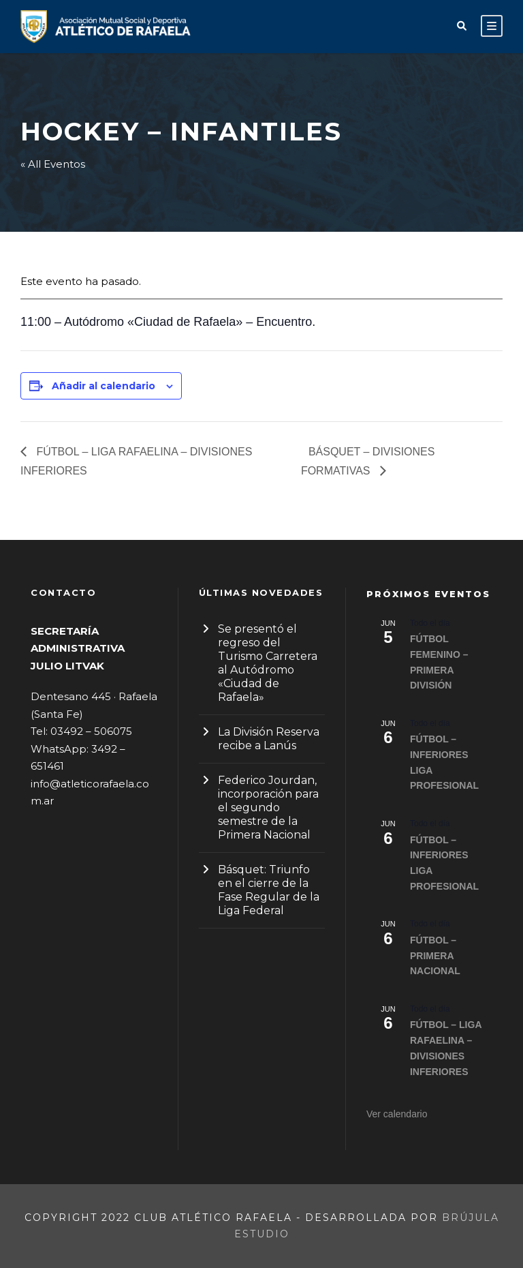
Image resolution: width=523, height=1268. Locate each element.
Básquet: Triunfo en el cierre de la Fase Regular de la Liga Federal (268, 890)
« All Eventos (52, 163)
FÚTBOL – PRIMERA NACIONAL (435, 955)
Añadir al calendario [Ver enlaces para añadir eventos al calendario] (103, 386)
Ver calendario (397, 1113)
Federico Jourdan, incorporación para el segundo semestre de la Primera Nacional (268, 807)
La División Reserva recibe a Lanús (268, 738)
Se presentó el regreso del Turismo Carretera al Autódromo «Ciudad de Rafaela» (267, 663)
